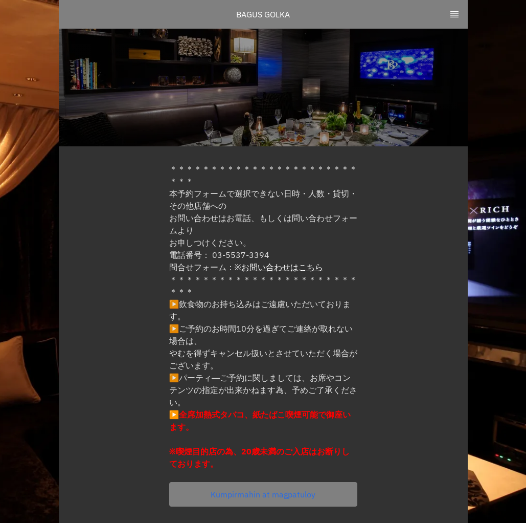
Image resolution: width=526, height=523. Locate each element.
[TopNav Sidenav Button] (454, 14)
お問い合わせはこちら (282, 267)
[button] (263, 494)
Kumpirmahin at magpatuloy (263, 494)
